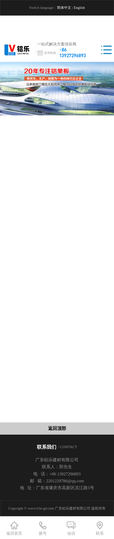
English (79, 8)
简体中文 (64, 8)
